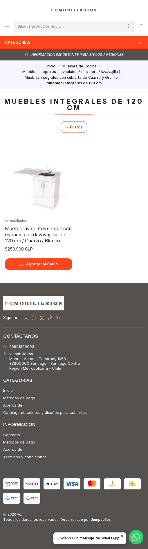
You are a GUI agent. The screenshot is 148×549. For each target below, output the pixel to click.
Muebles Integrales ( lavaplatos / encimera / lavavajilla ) (71, 72)
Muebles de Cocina (79, 66)
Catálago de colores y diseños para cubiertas (45, 412)
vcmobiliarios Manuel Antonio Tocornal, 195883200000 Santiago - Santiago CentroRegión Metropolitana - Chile (41, 360)
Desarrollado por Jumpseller (85, 519)
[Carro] (141, 26)
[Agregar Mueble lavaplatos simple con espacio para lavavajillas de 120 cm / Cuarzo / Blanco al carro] (39, 264)
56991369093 (18, 346)
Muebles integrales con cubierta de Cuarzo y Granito (71, 78)
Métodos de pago (19, 398)
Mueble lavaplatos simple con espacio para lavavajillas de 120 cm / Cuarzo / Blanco (38, 234)
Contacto (11, 434)
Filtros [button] (74, 127)
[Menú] (7, 26)
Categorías (74, 42)
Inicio (50, 66)
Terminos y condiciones (25, 457)
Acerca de (12, 405)
